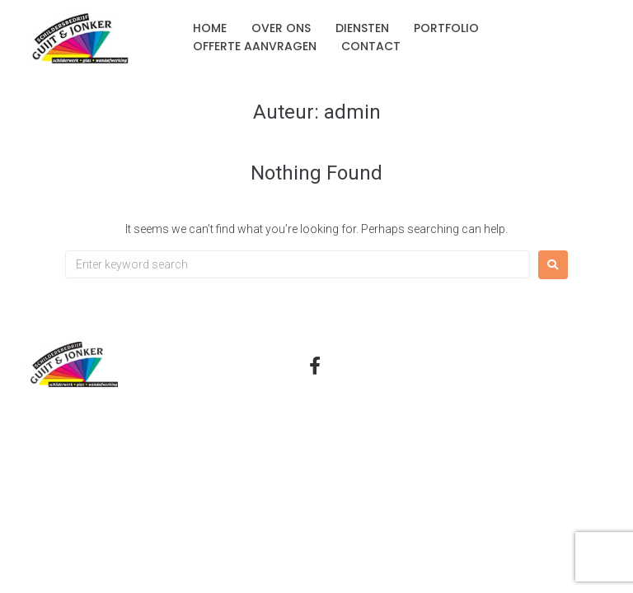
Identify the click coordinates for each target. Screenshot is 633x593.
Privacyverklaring (481, 369)
